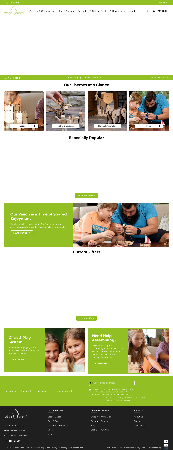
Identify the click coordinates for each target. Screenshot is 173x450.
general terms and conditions (115, 390)
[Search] (148, 11)
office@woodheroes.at (17, 431)
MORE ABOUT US (21, 231)
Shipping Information (101, 413)
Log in (7, 2)
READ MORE (18, 355)
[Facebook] (6, 438)
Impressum (111, 444)
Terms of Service (120, 396)
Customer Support (100, 417)
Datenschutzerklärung (151, 444)
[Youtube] (10, 438)
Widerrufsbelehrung (132, 444)
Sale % (51, 426)
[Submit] (132, 379)
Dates (137, 417)
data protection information (111, 388)
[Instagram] (14, 438)
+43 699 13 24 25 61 (16, 427)
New (50, 430)
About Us (138, 413)
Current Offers (86, 314)
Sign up (16, 2)
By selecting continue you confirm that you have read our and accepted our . (112, 388)
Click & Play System (159, 77)
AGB (120, 444)
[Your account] (153, 11)
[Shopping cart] (163, 11)
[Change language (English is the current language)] (163, 2)
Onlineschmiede (76, 444)
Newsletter (139, 422)
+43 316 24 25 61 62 (15, 422)
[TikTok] (18, 438)
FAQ (93, 422)
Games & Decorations (58, 422)
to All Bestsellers (86, 193)
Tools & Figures (55, 417)
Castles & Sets (54, 413)
